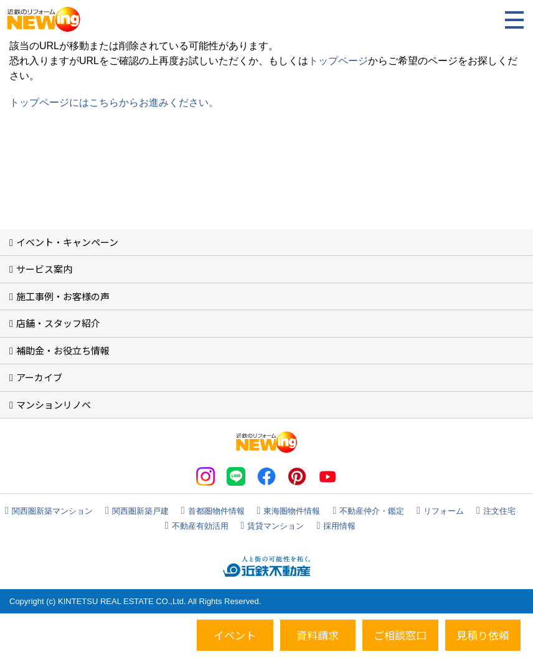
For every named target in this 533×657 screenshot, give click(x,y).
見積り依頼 (482, 635)
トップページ (338, 60)
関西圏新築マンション (52, 511)
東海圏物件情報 (291, 511)
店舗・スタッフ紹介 (58, 322)
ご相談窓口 (400, 635)
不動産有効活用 (200, 526)
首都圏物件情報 (216, 511)
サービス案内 (44, 268)
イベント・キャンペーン (67, 241)
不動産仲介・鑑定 (371, 511)
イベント (235, 635)
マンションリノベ (53, 404)
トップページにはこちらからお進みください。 (114, 102)
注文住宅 (499, 511)
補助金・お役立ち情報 (63, 350)
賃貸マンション (275, 526)
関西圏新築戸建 (140, 511)
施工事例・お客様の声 (63, 296)
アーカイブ (39, 377)
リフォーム (443, 511)
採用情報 (339, 526)
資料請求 (317, 635)
